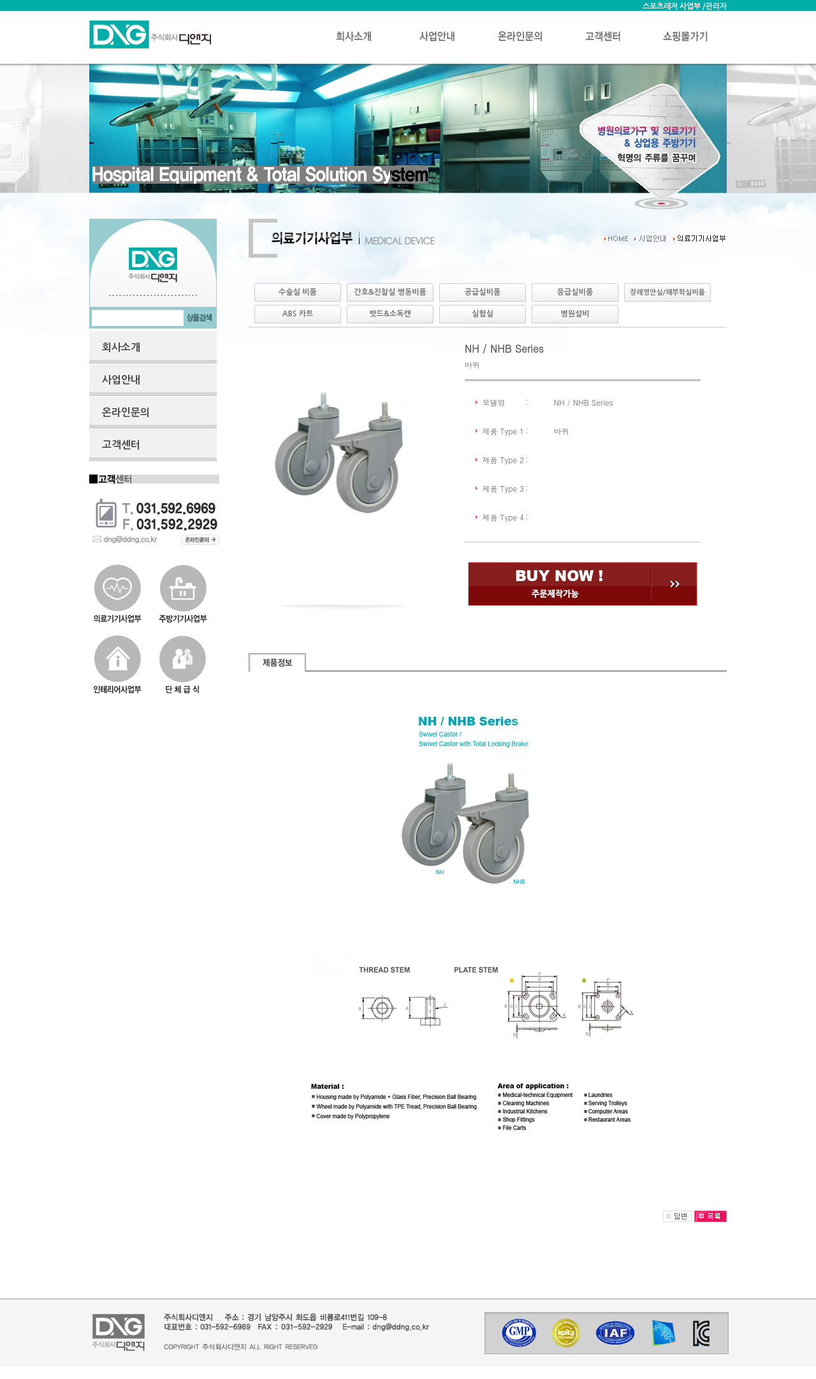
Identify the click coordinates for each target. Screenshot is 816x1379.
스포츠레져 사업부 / (674, 6)
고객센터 (121, 445)
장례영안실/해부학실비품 (667, 292)
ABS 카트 (297, 314)
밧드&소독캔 (390, 314)
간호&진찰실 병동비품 (390, 292)
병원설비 (574, 314)
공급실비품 (482, 292)
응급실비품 (575, 292)
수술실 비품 (298, 292)
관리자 (716, 6)
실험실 (482, 314)
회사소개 (121, 347)
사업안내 (121, 380)
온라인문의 (126, 412)
